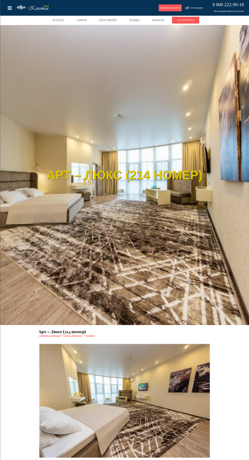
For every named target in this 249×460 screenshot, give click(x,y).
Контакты (158, 20)
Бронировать (185, 20)
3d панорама (194, 8)
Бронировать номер (170, 7)
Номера (82, 20)
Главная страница (50, 335)
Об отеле (58, 20)
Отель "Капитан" (73, 335)
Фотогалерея (107, 20)
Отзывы (134, 20)
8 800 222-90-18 (228, 4)
